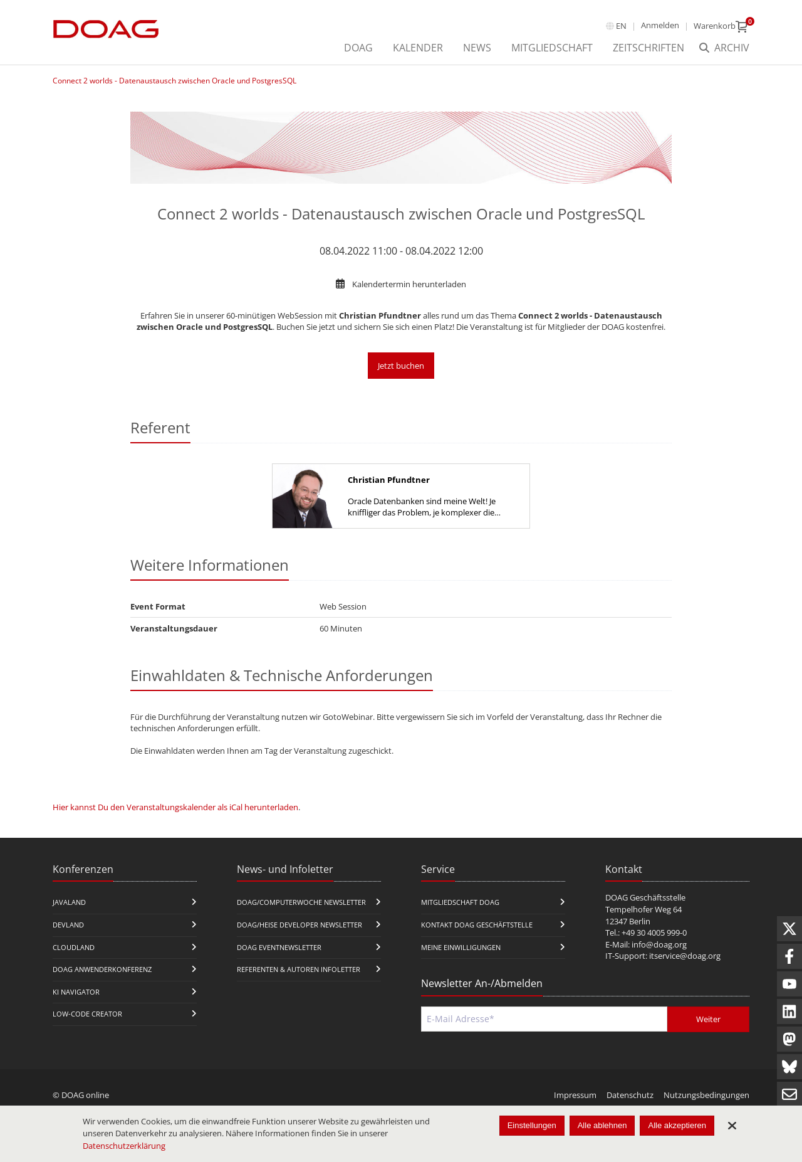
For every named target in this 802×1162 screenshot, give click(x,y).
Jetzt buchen (401, 365)
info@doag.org (659, 944)
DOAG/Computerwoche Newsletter (301, 902)
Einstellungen (532, 1125)
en (621, 26)
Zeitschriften (648, 48)
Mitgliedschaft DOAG (460, 902)
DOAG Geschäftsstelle (645, 897)
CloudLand (74, 947)
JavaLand (69, 902)
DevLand (68, 924)
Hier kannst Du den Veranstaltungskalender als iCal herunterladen (175, 807)
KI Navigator (76, 991)
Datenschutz (630, 1095)
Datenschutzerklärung (124, 1145)
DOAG (358, 48)
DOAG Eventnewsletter (279, 947)
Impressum (575, 1095)
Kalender (418, 48)
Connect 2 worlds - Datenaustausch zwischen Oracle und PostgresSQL (174, 80)
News (477, 48)
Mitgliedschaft (552, 48)
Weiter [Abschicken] (708, 1019)
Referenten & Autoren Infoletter (298, 969)
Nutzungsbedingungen (706, 1095)
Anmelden (660, 25)
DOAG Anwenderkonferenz (102, 969)
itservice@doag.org (685, 955)
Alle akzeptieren (677, 1125)
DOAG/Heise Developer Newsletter (299, 924)
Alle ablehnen (602, 1125)
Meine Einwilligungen (461, 947)
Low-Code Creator (87, 1013)
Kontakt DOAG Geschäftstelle (477, 924)
